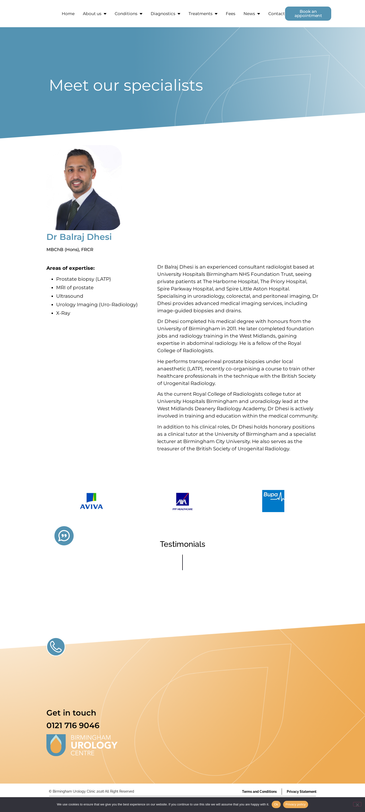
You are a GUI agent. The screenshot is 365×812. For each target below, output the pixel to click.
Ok (276, 804)
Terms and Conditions (259, 792)
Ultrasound (69, 296)
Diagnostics (165, 13)
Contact (276, 13)
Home (68, 13)
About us (94, 13)
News (251, 13)
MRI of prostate (75, 287)
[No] (357, 804)
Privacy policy (296, 804)
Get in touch (71, 712)
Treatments (203, 13)
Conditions (128, 13)
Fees (230, 13)
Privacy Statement (301, 792)
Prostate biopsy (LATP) (83, 279)
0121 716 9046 (72, 725)
